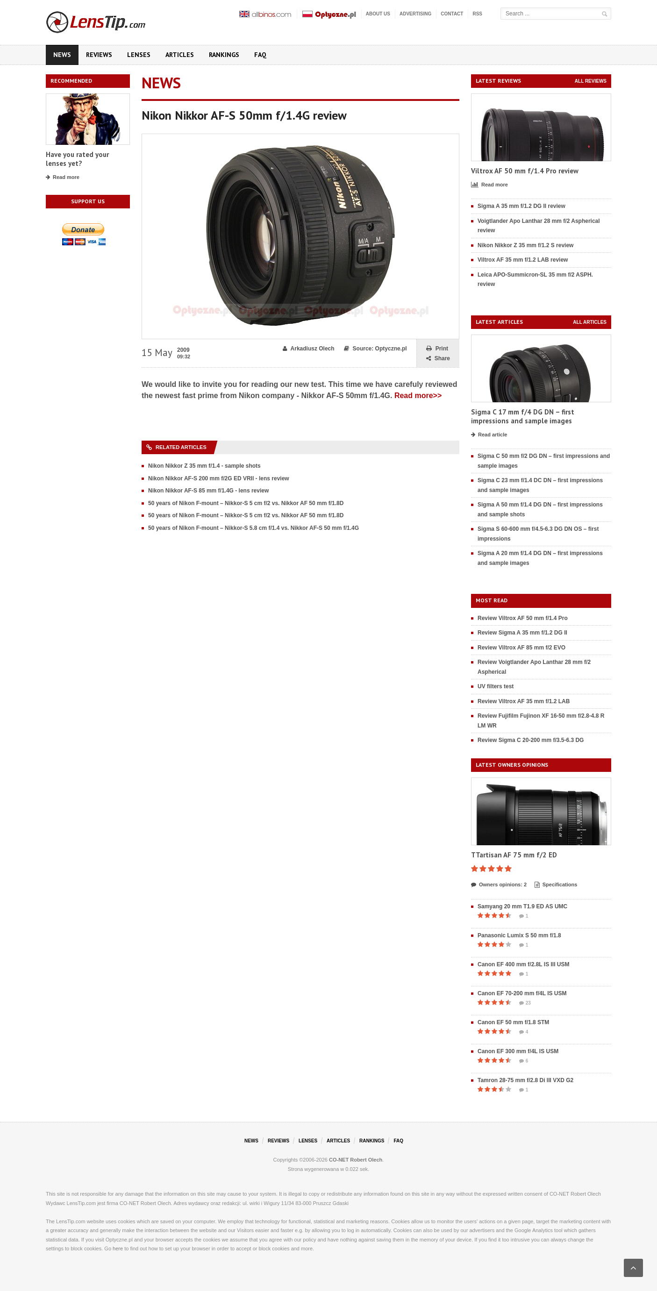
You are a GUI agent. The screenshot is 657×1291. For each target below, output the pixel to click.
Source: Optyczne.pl (375, 349)
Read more (62, 177)
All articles (590, 322)
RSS (477, 13)
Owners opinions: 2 (499, 885)
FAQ (260, 54)
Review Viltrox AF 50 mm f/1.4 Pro (523, 618)
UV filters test (496, 686)
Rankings (224, 54)
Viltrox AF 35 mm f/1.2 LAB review (523, 260)
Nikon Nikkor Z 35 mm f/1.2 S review (525, 245)
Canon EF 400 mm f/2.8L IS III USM (524, 964)
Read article (489, 435)
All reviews (591, 81)
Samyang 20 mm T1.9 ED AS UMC (522, 906)
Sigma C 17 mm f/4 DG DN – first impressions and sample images (522, 416)
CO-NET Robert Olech (355, 1160)
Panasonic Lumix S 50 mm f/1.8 (519, 935)
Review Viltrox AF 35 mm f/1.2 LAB (524, 701)
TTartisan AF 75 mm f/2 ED (514, 854)
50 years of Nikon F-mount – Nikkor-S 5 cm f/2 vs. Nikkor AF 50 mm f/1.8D (245, 503)
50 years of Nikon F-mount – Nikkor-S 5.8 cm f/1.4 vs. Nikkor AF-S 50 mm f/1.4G (253, 528)
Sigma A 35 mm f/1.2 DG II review (521, 206)
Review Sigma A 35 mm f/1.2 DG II (522, 632)
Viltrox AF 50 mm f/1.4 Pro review (524, 170)
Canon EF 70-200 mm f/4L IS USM (522, 993)
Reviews (99, 54)
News (62, 54)
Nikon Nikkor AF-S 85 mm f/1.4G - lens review (208, 490)
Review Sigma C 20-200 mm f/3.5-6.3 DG (531, 740)
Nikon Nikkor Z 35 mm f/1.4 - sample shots (204, 466)
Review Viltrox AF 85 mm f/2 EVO (521, 647)
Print (437, 349)
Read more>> (418, 395)
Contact (452, 13)
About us (378, 13)
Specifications (556, 885)
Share (438, 359)
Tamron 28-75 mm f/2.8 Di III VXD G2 (525, 1080)
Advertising (415, 13)
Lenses (138, 54)
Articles (179, 54)
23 (525, 1003)
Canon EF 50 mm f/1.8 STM (513, 1022)
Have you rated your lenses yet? (77, 159)
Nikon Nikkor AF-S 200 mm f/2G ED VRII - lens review (218, 478)
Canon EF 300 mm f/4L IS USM (518, 1051)
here (118, 1248)
